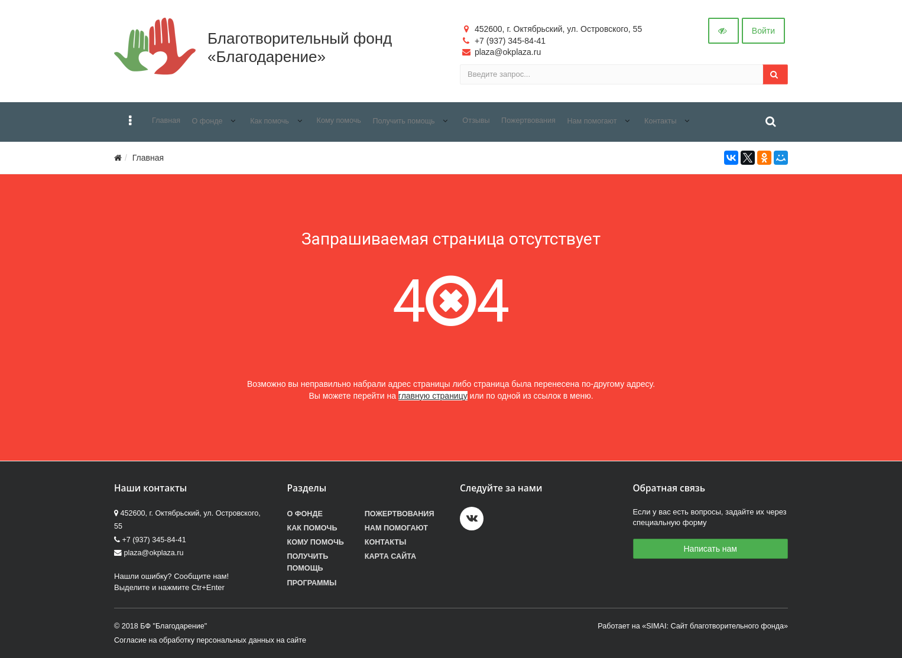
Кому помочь (315, 542)
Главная (148, 157)
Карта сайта (390, 556)
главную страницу (433, 395)
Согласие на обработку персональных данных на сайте (210, 640)
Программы (312, 583)
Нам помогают (396, 528)
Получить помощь (308, 562)
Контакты (386, 542)
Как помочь (312, 528)
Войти (763, 30)
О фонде (305, 514)
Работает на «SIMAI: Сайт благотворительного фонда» (693, 626)
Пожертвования (399, 514)
